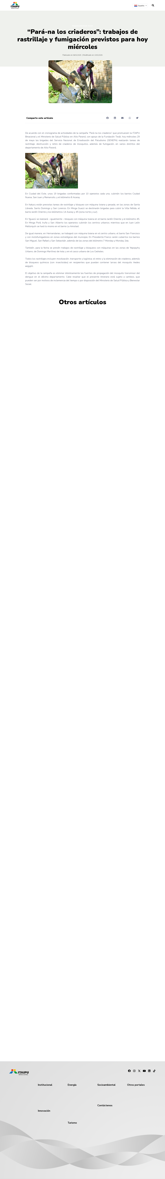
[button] (107, 118)
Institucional (45, 1085)
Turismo (72, 1123)
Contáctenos (104, 1105)
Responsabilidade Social (82, 26)
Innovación (44, 1111)
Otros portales (136, 1085)
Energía (72, 1085)
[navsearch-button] (153, 5)
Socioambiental (106, 1085)
